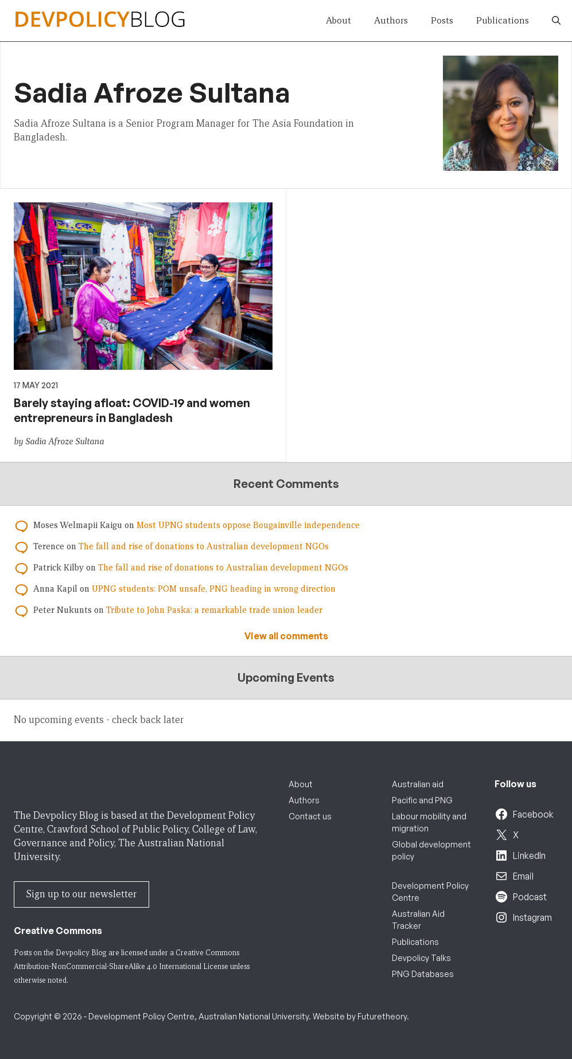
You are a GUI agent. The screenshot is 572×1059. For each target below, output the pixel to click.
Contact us (310, 816)
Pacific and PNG (422, 800)
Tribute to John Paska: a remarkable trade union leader (214, 610)
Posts (442, 20)
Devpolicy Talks (421, 958)
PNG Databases (423, 974)
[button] (556, 20)
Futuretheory (382, 1016)
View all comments (286, 636)
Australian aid (417, 784)
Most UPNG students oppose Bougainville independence (248, 525)
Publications (502, 20)
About (338, 20)
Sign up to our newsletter (81, 894)
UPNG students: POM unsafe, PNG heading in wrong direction (214, 589)
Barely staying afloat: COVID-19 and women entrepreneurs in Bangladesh (132, 410)
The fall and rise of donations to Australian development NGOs (204, 546)
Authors (391, 20)
